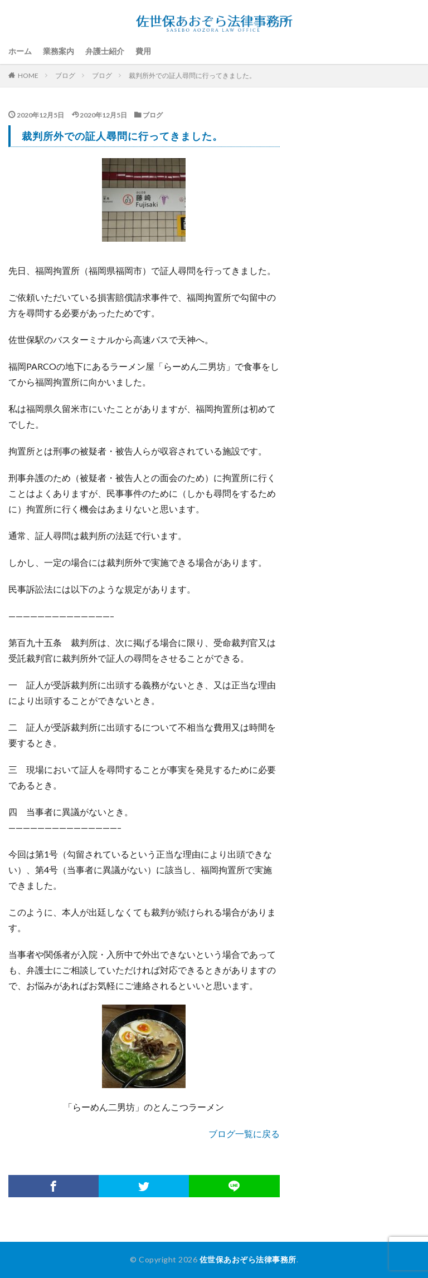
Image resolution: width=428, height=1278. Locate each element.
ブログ (65, 75)
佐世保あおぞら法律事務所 (248, 1259)
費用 (143, 51)
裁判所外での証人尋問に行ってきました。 (192, 75)
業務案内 (58, 51)
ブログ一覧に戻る (244, 1133)
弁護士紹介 (104, 51)
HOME (28, 75)
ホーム (20, 51)
